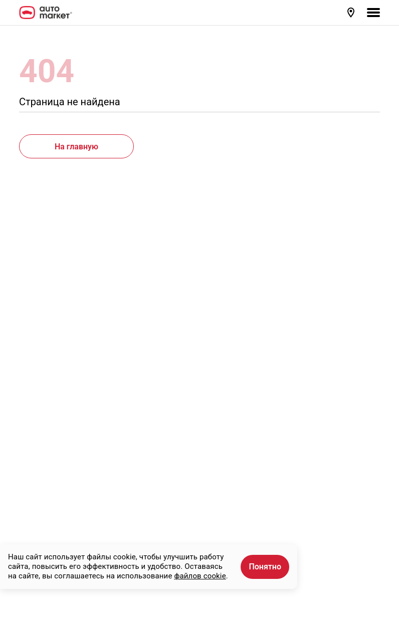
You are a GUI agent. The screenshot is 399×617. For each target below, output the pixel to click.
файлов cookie (200, 575)
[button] (352, 13)
